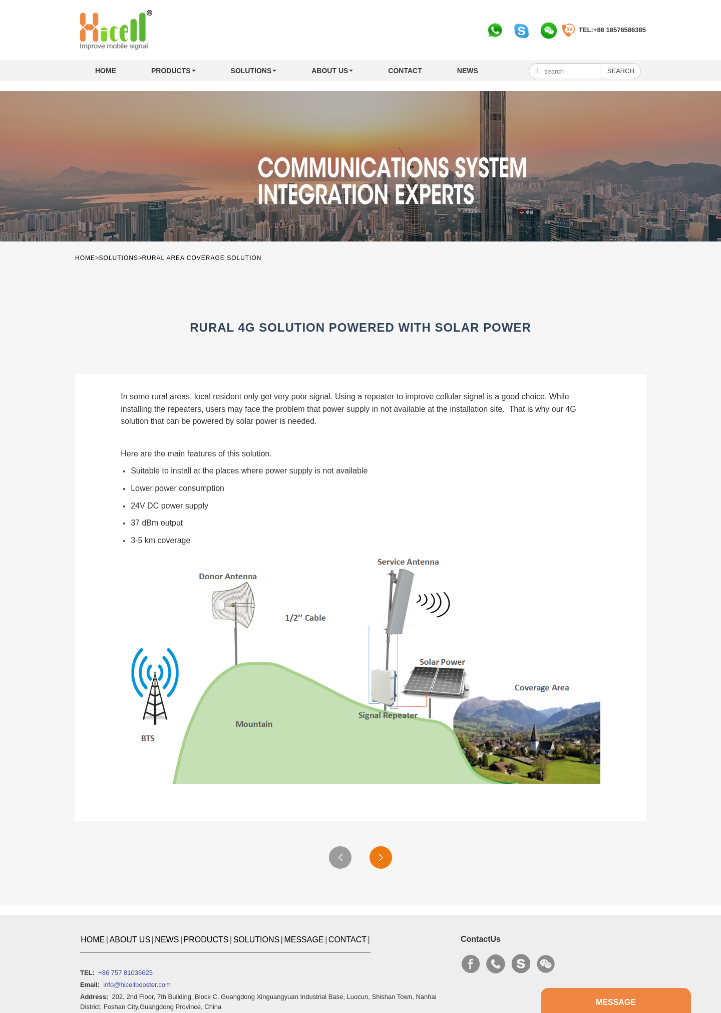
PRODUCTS (173, 71)
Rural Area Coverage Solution (202, 258)
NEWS (467, 71)
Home (105, 71)
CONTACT (405, 71)
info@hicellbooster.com (137, 984)
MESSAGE (303, 939)
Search (620, 71)
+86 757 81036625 (125, 972)
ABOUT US (332, 71)
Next (381, 857)
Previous (340, 857)
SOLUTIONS (254, 71)
